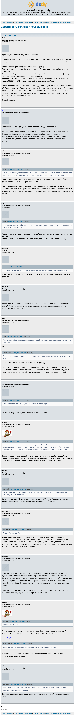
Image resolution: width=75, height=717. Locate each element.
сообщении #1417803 (19, 643)
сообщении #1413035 (15, 267)
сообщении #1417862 (18, 684)
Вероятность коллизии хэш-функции (24, 26)
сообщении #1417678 (18, 489)
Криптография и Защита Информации (58, 713)
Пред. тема (4, 35)
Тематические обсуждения (23, 713)
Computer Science (39, 713)
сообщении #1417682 (17, 529)
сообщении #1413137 (15, 400)
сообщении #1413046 (19, 353)
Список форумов (7, 713)
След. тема (12, 35)
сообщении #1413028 (15, 169)
